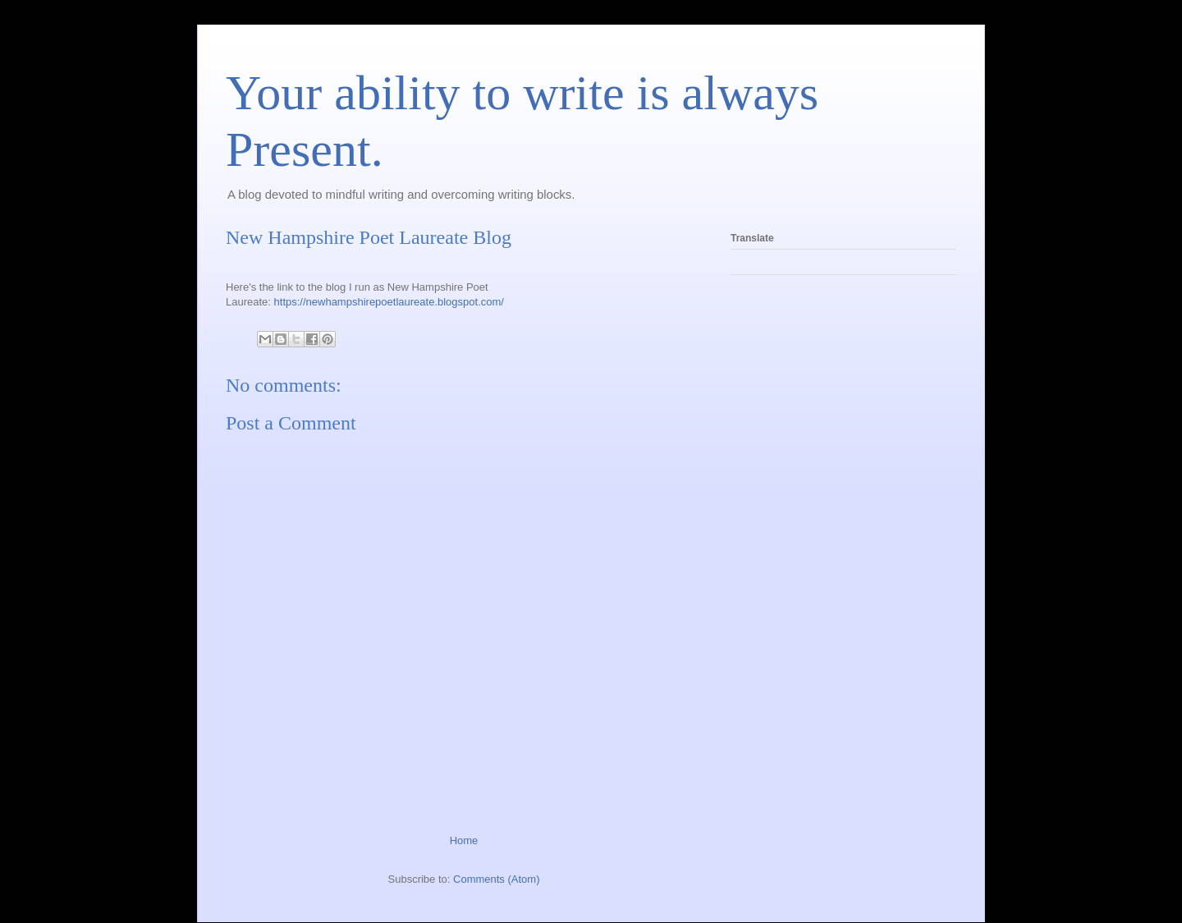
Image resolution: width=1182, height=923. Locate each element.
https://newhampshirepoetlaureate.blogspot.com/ (389, 302)
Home (464, 840)
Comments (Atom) (496, 879)
